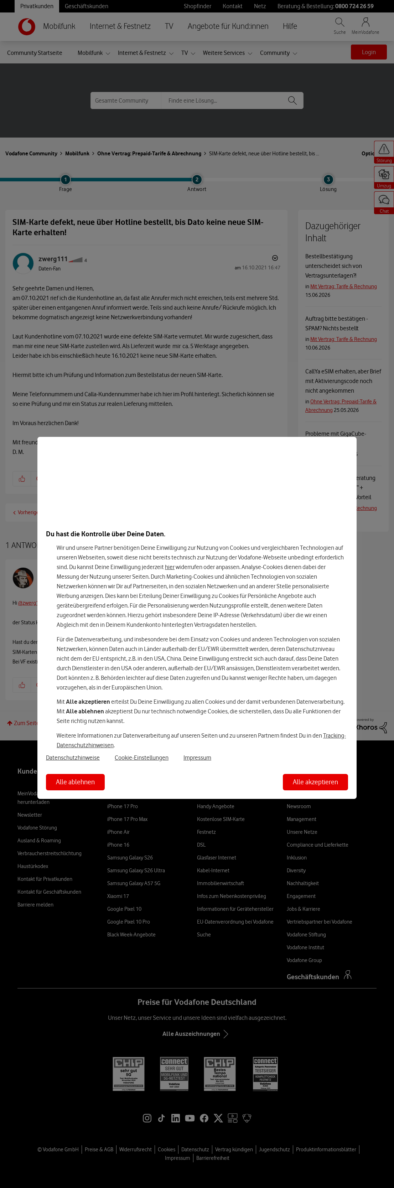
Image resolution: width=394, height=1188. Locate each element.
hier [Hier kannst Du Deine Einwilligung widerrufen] (170, 566)
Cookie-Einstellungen (142, 757)
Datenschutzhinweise (73, 757)
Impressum (197, 757)
